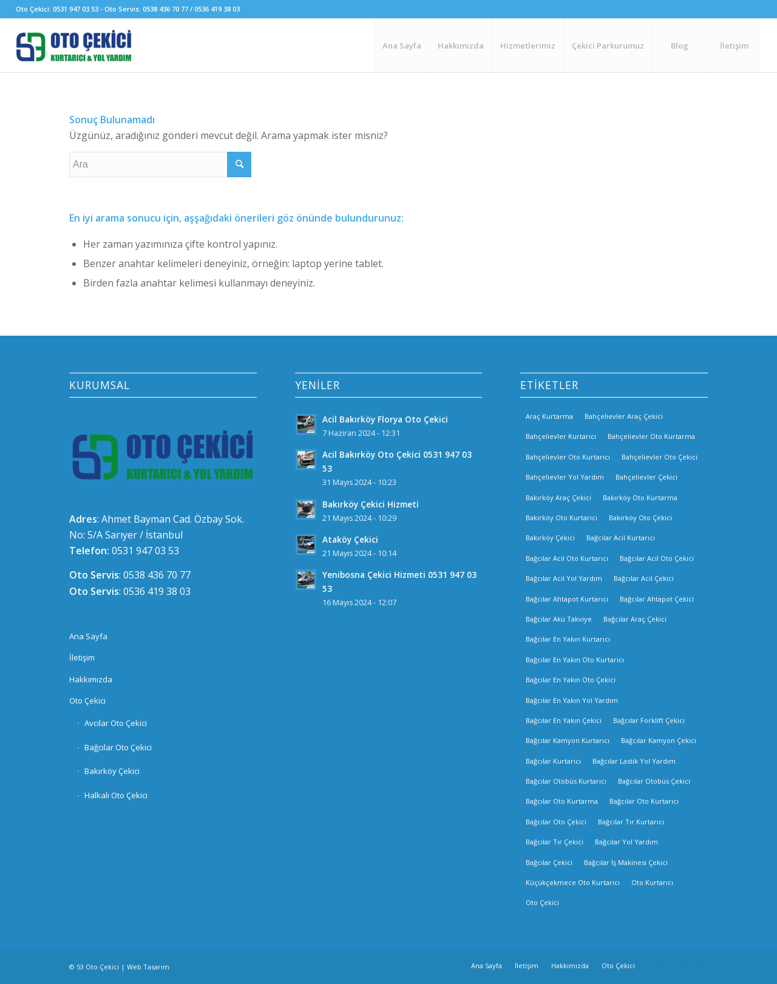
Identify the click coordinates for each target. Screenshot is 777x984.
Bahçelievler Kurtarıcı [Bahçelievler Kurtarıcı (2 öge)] (561, 436)
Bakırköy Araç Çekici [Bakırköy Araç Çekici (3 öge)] (558, 497)
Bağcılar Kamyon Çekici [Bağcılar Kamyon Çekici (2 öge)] (658, 740)
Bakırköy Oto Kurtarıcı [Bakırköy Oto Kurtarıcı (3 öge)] (561, 517)
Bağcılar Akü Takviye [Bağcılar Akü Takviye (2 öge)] (559, 618)
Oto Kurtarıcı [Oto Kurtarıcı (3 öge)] (652, 882)
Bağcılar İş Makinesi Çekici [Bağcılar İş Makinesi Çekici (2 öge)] (626, 862)
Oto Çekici (87, 700)
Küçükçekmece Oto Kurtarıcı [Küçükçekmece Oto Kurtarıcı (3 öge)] (573, 882)
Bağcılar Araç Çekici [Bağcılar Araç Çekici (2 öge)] (635, 618)
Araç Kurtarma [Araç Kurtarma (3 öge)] (549, 416)
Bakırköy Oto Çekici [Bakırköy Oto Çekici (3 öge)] (640, 517)
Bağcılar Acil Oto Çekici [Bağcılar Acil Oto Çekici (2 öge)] (657, 558)
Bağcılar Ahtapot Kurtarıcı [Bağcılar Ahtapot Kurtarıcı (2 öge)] (567, 598)
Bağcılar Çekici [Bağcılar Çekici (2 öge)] (549, 862)
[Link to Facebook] (662, 965)
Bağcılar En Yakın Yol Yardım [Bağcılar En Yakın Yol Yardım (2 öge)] (572, 700)
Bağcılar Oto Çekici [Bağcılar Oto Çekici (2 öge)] (556, 821)
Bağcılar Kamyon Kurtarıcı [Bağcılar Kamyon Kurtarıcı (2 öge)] (567, 740)
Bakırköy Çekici (112, 770)
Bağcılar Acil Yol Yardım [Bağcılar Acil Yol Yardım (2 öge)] (564, 578)
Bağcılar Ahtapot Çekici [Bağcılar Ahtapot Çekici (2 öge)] (657, 598)
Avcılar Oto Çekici (115, 723)
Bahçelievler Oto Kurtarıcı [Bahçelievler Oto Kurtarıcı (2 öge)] (568, 456)
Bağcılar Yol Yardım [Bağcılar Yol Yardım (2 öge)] (626, 841)
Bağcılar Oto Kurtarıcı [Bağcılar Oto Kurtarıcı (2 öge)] (644, 801)
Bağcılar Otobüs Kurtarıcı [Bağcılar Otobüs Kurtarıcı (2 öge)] (566, 781)
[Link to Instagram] (680, 965)
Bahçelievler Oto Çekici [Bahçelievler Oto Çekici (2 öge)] (659, 456)
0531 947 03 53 (145, 550)
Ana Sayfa (88, 636)
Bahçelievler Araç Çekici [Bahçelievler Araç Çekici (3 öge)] (624, 416)
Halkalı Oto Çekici (116, 795)
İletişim (82, 657)
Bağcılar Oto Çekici (118, 747)
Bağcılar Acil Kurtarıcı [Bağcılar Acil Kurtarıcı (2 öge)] (620, 537)
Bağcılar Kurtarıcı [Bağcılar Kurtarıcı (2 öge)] (553, 760)
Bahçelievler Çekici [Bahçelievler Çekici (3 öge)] (646, 476)
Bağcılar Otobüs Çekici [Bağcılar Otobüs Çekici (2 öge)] (654, 781)
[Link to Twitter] (699, 965)
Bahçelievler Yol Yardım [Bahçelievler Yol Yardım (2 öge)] (565, 476)
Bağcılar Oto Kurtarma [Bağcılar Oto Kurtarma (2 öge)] (562, 801)
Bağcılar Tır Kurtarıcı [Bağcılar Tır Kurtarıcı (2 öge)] (631, 821)
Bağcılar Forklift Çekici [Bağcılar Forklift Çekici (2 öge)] (649, 720)
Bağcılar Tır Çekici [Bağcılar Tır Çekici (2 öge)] (554, 841)
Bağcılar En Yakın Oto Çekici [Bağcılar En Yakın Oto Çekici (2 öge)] (571, 679)
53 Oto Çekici (97, 966)
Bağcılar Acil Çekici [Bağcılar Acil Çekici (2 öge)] (644, 578)
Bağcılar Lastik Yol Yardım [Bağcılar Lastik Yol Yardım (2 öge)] (634, 760)
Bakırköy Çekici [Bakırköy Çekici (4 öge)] (550, 537)
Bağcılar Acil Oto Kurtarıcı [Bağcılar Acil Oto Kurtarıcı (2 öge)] (567, 558)
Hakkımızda (90, 679)
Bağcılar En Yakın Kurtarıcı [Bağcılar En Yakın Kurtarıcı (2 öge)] (568, 638)
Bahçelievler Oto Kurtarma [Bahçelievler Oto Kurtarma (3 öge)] (651, 436)
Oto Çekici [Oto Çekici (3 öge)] (542, 902)
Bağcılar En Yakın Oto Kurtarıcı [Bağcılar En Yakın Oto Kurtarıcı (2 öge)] (575, 659)
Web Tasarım (148, 966)
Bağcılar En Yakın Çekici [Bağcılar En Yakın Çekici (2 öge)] (564, 720)
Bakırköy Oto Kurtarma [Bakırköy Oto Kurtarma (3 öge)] (640, 497)
